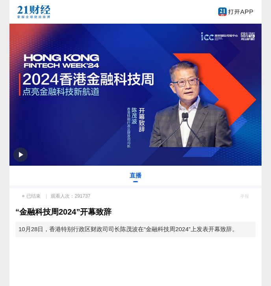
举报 (244, 196)
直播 (135, 175)
